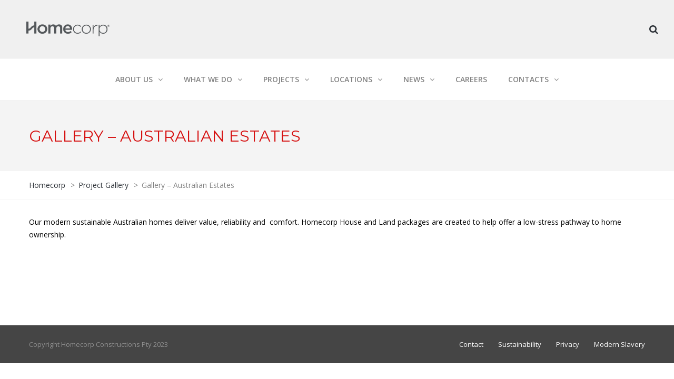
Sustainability (519, 344)
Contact (471, 344)
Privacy (567, 344)
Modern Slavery (619, 344)
